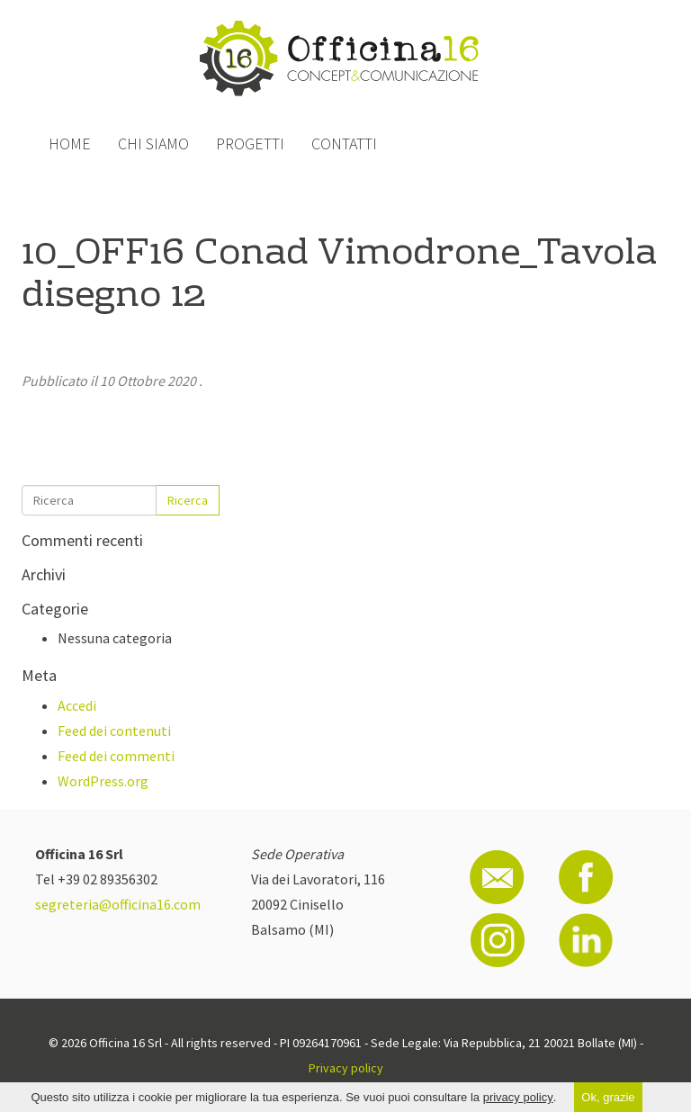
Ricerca (187, 500)
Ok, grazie (607, 1097)
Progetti (250, 143)
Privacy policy (346, 1068)
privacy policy (518, 1097)
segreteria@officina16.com (118, 904)
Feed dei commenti (116, 756)
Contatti (344, 143)
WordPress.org (103, 781)
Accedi (77, 705)
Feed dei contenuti (114, 731)
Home (70, 143)
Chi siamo (153, 143)
